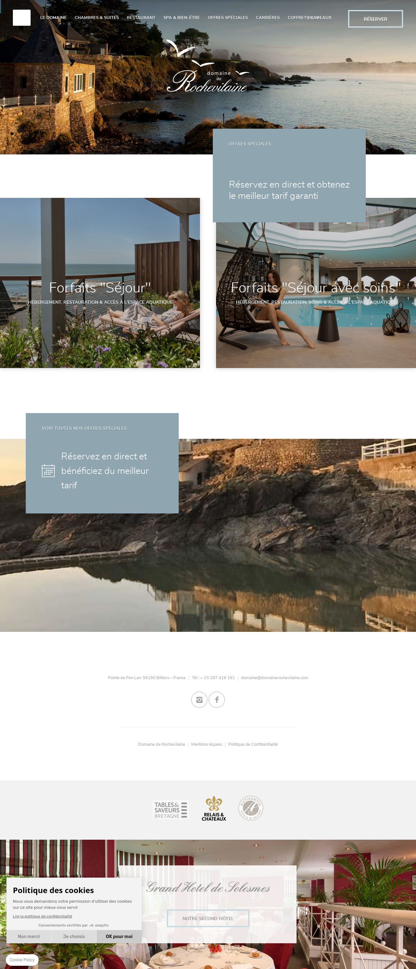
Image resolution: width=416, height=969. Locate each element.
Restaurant (141, 18)
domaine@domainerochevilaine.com (274, 678)
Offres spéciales (228, 18)
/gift (333, 15)
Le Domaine (53, 18)
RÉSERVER (375, 19)
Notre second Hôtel (208, 919)
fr (313, 14)
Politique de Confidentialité (253, 744)
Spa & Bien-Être (182, 18)
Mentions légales (206, 744)
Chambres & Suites (97, 18)
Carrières (268, 18)
